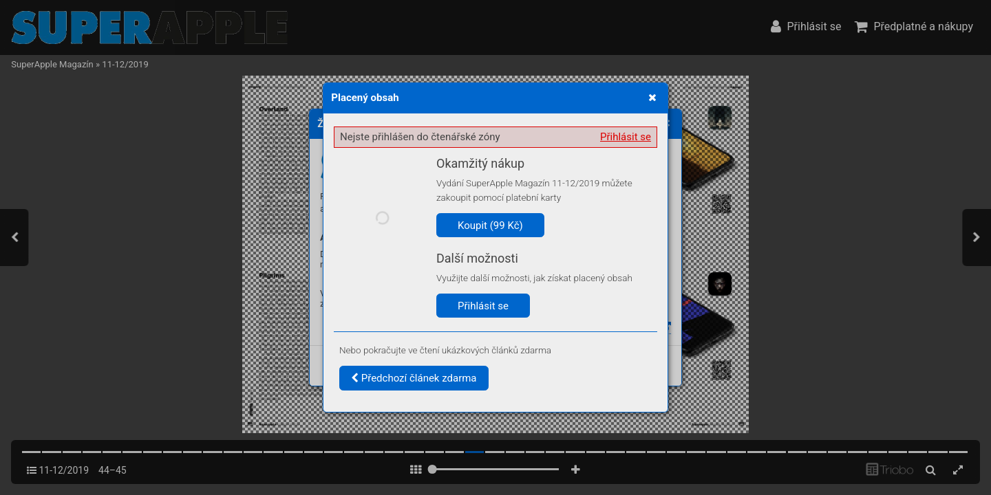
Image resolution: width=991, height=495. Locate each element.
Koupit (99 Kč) (490, 225)
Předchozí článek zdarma (414, 378)
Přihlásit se (625, 137)
